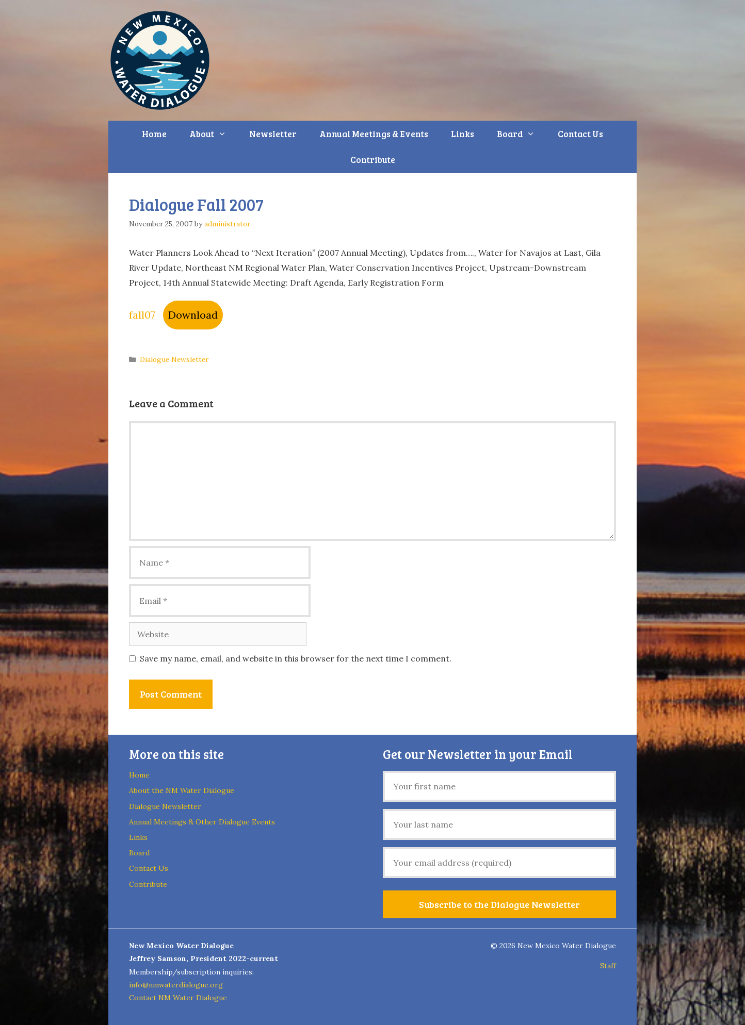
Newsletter (273, 134)
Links (462, 134)
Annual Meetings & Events (373, 134)
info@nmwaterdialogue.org (176, 984)
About (213, 134)
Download (193, 314)
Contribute (372, 160)
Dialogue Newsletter (174, 359)
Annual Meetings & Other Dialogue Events (202, 821)
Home (154, 134)
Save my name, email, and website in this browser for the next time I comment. (295, 658)
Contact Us (580, 134)
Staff (608, 965)
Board (521, 134)
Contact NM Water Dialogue (178, 997)
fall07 (142, 314)
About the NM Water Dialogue (181, 790)
